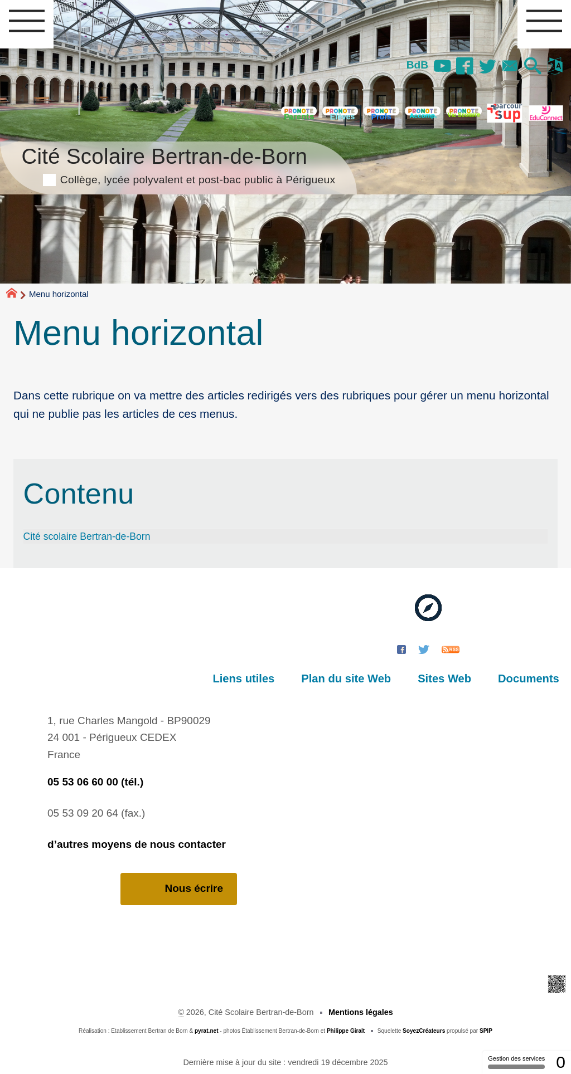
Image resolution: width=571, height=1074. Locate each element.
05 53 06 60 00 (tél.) (95, 782)
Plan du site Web (349, 678)
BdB (416, 65)
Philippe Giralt (346, 1031)
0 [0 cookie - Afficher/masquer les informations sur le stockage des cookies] (560, 1062)
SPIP (486, 1031)
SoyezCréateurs (424, 1031)
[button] (532, 67)
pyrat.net (207, 1031)
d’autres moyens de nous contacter (136, 844)
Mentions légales (360, 1012)
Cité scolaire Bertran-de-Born (87, 536)
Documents (529, 678)
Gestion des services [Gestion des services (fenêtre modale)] (516, 1062)
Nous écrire (178, 888)
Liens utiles (248, 678)
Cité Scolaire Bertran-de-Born (178, 164)
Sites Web (446, 678)
